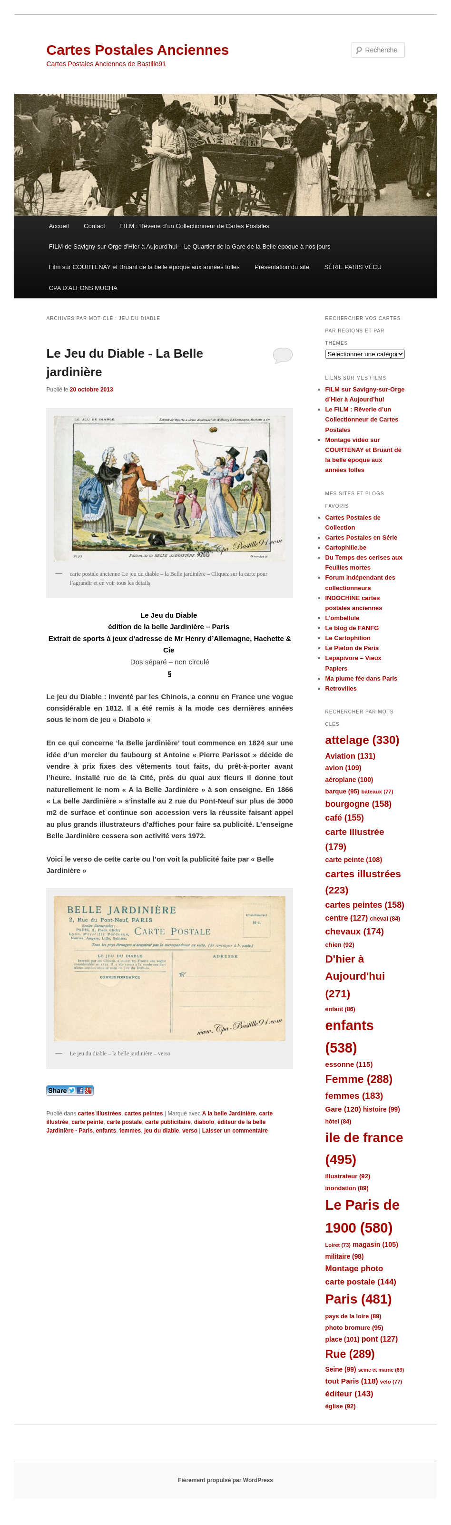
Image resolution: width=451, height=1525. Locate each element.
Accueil (59, 226)
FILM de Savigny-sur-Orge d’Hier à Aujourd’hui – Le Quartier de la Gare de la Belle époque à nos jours (190, 246)
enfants (106, 1130)
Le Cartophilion (348, 638)
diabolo (204, 1122)
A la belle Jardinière (229, 1113)
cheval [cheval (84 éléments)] (385, 918)
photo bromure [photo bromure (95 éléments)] (354, 1327)
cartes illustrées (99, 1113)
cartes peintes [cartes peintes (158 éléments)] (364, 905)
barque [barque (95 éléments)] (342, 791)
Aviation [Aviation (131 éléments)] (350, 756)
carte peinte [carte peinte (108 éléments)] (353, 859)
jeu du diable (161, 1130)
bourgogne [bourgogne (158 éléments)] (358, 804)
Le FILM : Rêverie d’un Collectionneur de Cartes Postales (362, 419)
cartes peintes (144, 1113)
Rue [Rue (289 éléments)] (350, 1354)
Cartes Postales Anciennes (137, 50)
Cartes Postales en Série (361, 537)
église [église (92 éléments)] (340, 1406)
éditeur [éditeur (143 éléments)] (349, 1393)
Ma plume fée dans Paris (361, 678)
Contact (94, 226)
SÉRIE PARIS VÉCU (353, 267)
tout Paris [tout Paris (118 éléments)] (351, 1381)
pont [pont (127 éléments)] (380, 1339)
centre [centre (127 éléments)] (346, 918)
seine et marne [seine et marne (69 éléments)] (381, 1370)
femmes (130, 1130)
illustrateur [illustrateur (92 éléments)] (348, 1176)
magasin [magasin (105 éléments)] (375, 1244)
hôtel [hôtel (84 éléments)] (338, 1121)
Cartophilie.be (346, 547)
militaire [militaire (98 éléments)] (344, 1256)
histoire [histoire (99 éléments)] (381, 1109)
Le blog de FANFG (352, 628)
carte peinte (87, 1122)
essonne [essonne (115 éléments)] (349, 1064)
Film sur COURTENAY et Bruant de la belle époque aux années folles (144, 267)
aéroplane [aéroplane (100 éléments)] (349, 779)
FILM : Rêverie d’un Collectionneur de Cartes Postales (194, 226)
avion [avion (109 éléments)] (343, 768)
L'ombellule (342, 618)
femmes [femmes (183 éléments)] (354, 1096)
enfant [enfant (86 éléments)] (340, 1009)
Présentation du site (282, 267)
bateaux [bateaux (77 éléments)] (377, 791)
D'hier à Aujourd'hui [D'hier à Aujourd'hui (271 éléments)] (355, 976)
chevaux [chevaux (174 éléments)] (354, 931)
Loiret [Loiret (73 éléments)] (338, 1245)
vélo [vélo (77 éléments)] (391, 1382)
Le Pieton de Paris (352, 648)
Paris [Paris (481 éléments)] (358, 1299)
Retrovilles (341, 688)
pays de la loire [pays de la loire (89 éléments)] (353, 1316)
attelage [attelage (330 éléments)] (362, 739)
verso (189, 1130)
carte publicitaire (168, 1122)
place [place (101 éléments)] (342, 1339)
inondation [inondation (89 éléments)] (347, 1188)
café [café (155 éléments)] (344, 818)
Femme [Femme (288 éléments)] (359, 1079)
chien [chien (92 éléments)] (339, 944)
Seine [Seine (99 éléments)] (340, 1369)
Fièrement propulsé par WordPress (225, 1480)
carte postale (124, 1122)
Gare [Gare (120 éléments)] (343, 1109)
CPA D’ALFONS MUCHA (83, 287)
